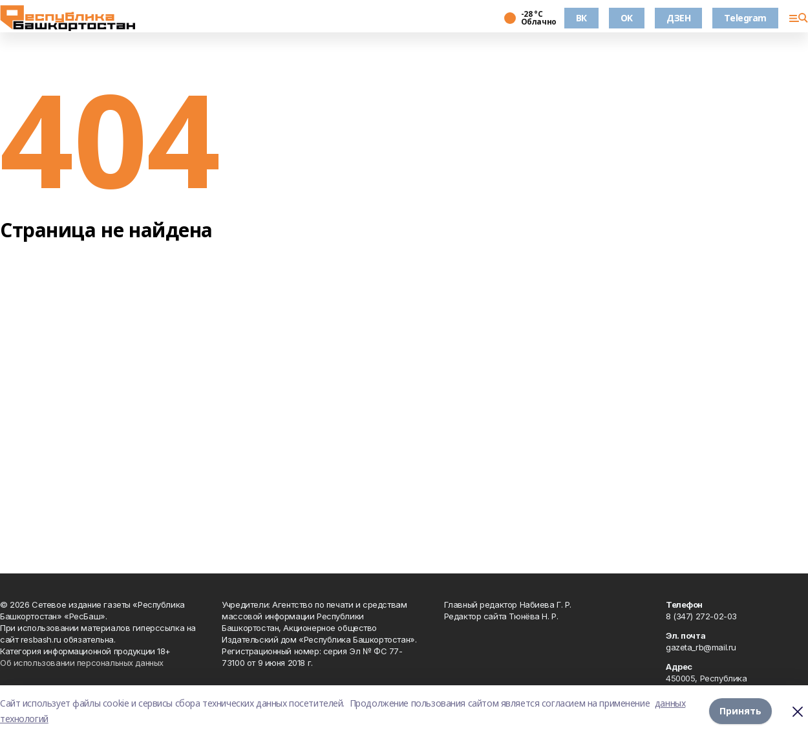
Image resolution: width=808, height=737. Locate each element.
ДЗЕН (678, 18)
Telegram (745, 18)
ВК (581, 18)
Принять (740, 711)
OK (627, 18)
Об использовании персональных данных (82, 662)
